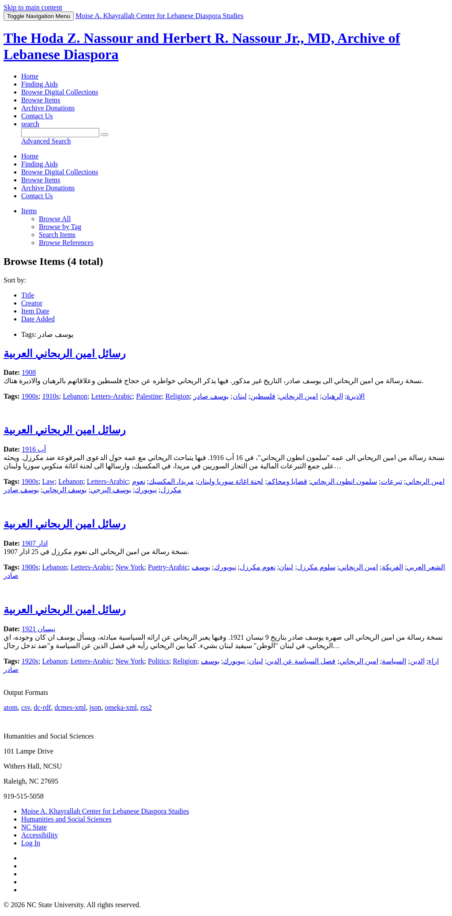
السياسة (394, 661)
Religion (178, 396)
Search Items (57, 234)
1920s (30, 661)
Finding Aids (39, 84)
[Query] (60, 132)
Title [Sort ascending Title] (27, 295)
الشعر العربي (426, 567)
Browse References (66, 242)
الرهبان (332, 396)
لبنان (240, 396)
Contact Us (37, 116)
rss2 (146, 707)
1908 (29, 372)
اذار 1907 (35, 543)
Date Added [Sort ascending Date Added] (38, 319)
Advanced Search (46, 141)
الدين (417, 661)
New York (130, 567)
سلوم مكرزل (316, 567)
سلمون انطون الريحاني (344, 481)
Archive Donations (48, 108)
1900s (30, 396)
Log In (30, 843)
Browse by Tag (60, 226)
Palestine (149, 396)
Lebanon (75, 396)
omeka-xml (121, 707)
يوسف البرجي (110, 490)
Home (29, 76)
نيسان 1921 (38, 629)
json (95, 707)
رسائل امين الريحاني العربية (65, 353)
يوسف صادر (211, 396)
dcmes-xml (70, 707)
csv (25, 707)
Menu (38, 16)
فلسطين (262, 396)
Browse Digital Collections (59, 92)
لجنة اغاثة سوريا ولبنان (230, 481)
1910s (50, 396)
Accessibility (39, 835)
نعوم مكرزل (257, 567)
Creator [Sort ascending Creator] (31, 303)
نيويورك (146, 490)
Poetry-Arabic (168, 567)
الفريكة (392, 567)
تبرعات (391, 481)
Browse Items (40, 100)
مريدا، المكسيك (171, 481)
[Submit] (104, 134)
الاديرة (356, 396)
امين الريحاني (298, 396)
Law (48, 481)
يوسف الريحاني (64, 490)
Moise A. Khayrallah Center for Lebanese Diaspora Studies (105, 811)
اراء (433, 661)
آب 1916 (34, 449)
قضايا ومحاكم (287, 481)
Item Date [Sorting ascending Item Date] (35, 311)
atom (11, 707)
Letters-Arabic (111, 396)
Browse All (55, 218)
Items (29, 211)
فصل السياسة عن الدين (301, 661)
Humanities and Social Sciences (66, 819)
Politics (158, 661)
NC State (34, 827)
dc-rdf (42, 707)
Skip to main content (33, 7)
